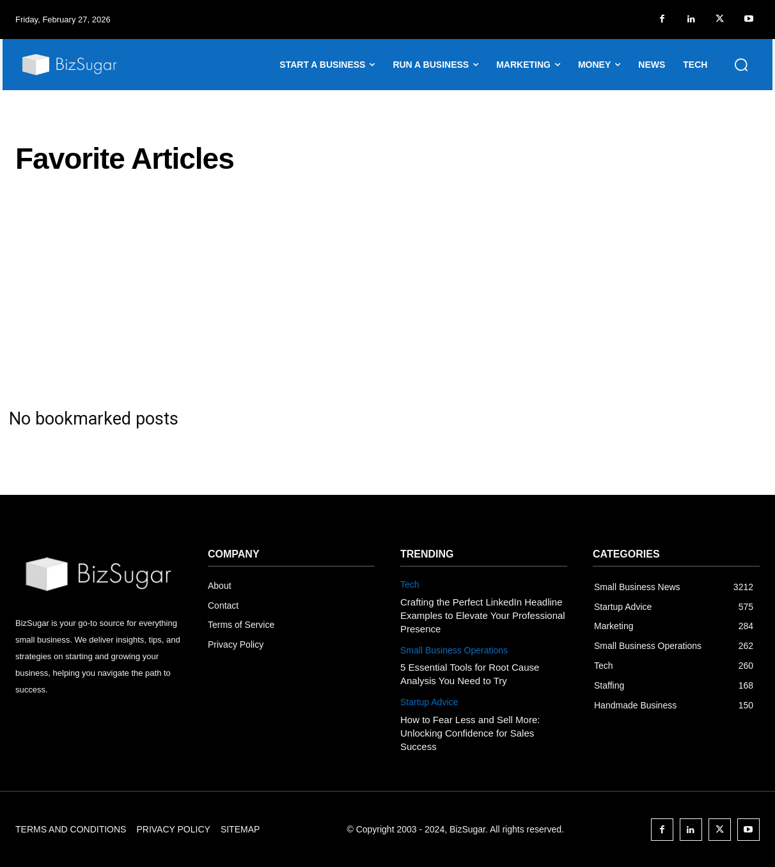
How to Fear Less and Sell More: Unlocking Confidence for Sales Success (470, 733)
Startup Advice (429, 702)
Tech (409, 584)
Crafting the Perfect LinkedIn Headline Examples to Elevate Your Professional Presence (482, 615)
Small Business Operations (454, 650)
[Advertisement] (387, 291)
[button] (741, 64)
